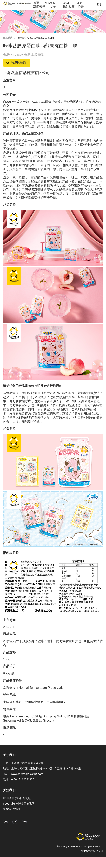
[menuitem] (36, 3)
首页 (36, 2)
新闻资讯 (39, 6)
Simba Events (11, 809)
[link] (35, 38)
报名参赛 (68, 6)
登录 (81, 6)
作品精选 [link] (7, 37)
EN (99, 4)
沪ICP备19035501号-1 (91, 851)
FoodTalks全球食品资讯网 (19, 803)
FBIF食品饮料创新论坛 (17, 798)
